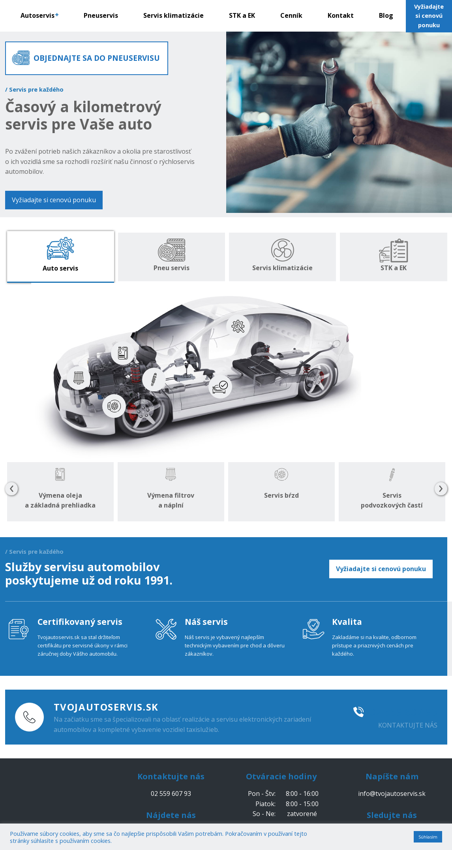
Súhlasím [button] (427, 837)
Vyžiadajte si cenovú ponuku (54, 200)
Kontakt (341, 15)
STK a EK (242, 15)
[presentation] (11, 489)
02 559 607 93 (403, 712)
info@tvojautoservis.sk (392, 793)
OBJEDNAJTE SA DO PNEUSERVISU (97, 58)
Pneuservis (101, 15)
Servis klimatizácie (173, 15)
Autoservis (39, 15)
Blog (386, 15)
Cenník (291, 15)
